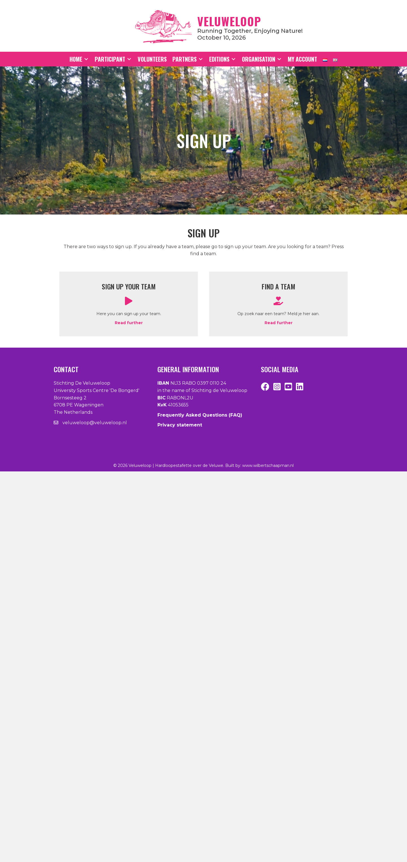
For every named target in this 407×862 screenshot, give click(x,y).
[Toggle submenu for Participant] (129, 59)
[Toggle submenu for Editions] (233, 59)
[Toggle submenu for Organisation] (279, 59)
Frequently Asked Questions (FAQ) (199, 415)
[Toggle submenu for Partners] (200, 59)
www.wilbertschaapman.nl (268, 465)
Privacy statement (179, 425)
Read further (129, 322)
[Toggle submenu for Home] (86, 59)
